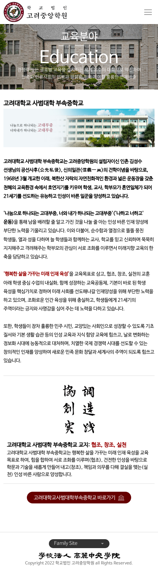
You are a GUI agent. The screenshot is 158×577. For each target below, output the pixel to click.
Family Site (79, 543)
